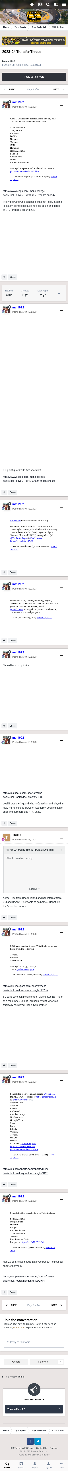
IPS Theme (16, 1448)
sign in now (19, 1327)
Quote (12, 277)
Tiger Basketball (32, 65)
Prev (12, 89)
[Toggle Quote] (8, 849)
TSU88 (16, 835)
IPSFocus (28, 1448)
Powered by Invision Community (34, 1454)
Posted (24, 106)
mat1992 (10, 61)
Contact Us (41, 1448)
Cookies (53, 1448)
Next (56, 89)
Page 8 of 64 (34, 89)
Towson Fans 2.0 (16, 1409)
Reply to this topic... (19, 1342)
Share (16, 1362)
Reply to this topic (34, 76)
